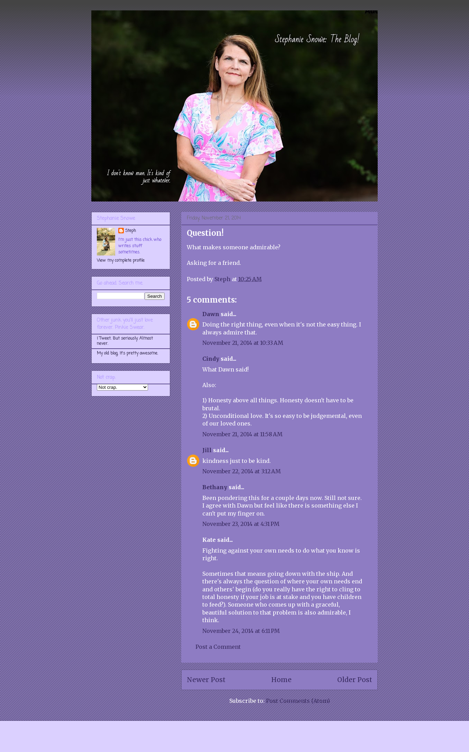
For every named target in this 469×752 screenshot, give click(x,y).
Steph (130, 231)
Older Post (354, 679)
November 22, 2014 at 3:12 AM (241, 471)
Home (281, 679)
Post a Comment (218, 646)
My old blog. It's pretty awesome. (127, 353)
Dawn (210, 314)
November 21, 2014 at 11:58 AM (242, 434)
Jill (207, 450)
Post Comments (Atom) (298, 700)
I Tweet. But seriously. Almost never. (125, 341)
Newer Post (206, 679)
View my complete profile (121, 261)
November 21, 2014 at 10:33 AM (242, 342)
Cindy (210, 358)
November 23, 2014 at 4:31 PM (240, 523)
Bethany (214, 487)
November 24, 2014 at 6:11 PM (241, 630)
